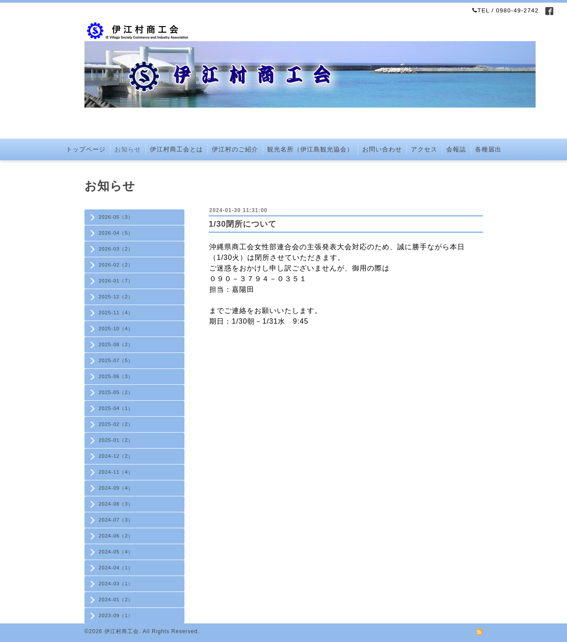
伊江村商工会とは (176, 149)
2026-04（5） (116, 233)
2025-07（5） (116, 360)
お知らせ (128, 149)
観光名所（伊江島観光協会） (310, 149)
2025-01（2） (116, 440)
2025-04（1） (116, 408)
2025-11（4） (116, 312)
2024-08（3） (116, 504)
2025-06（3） (116, 376)
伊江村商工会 (121, 631)
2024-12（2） (116, 456)
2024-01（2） (116, 599)
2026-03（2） (116, 248)
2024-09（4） (116, 488)
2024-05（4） (116, 551)
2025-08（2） (116, 344)
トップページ (86, 149)
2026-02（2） (116, 264)
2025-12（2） (116, 296)
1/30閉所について (242, 224)
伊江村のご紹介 (235, 149)
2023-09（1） (116, 615)
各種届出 (488, 149)
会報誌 (456, 149)
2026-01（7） (116, 280)
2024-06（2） (116, 535)
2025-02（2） (116, 424)
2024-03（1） (116, 583)
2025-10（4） (116, 328)
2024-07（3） (116, 519)
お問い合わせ (382, 149)
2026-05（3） (116, 217)
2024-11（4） (116, 472)
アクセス (424, 149)
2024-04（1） (116, 567)
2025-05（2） (116, 392)
